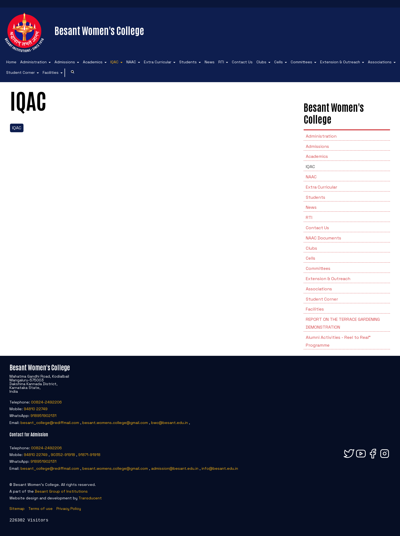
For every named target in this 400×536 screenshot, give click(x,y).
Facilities (51, 72)
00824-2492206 (46, 402)
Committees (301, 62)
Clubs (261, 62)
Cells (278, 62)
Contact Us (242, 62)
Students (188, 62)
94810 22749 (36, 408)
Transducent (90, 498)
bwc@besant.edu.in (169, 422)
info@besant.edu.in (220, 468)
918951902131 (43, 415)
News (210, 62)
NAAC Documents (323, 238)
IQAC (114, 62)
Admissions (65, 62)
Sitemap (17, 508)
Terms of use (40, 508)
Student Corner (20, 72)
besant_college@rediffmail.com (50, 422)
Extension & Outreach (340, 62)
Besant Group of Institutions (61, 491)
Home (11, 62)
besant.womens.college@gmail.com (115, 422)
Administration (33, 62)
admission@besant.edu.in (174, 468)
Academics (93, 62)
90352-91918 (63, 454)
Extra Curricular (157, 62)
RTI (221, 62)
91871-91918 (89, 454)
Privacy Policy (68, 508)
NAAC (131, 62)
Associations (380, 62)
